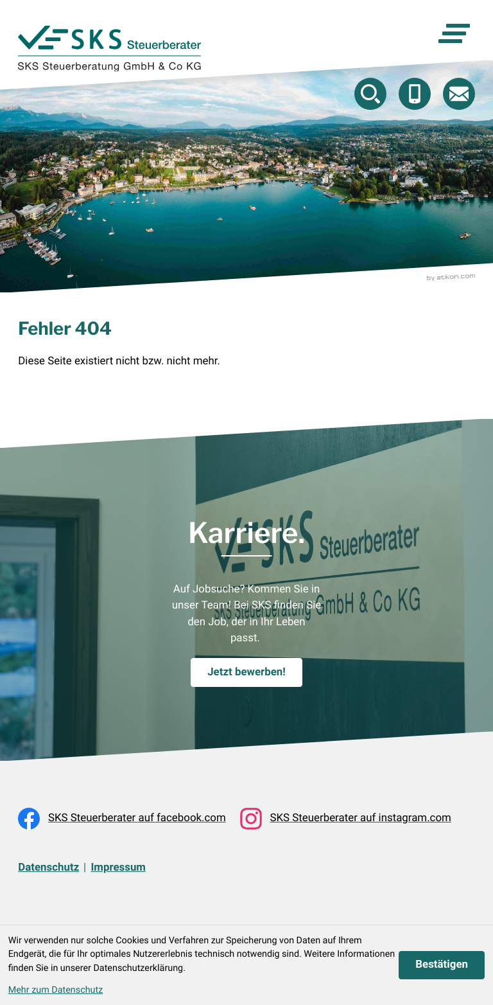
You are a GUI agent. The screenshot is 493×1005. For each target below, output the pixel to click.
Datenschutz (48, 867)
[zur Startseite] (109, 48)
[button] (415, 94)
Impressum (118, 867)
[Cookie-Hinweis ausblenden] (442, 965)
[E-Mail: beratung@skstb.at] (459, 94)
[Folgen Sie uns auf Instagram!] (345, 819)
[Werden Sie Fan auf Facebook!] (121, 819)
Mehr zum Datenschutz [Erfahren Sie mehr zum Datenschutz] (55, 989)
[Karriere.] (246, 672)
